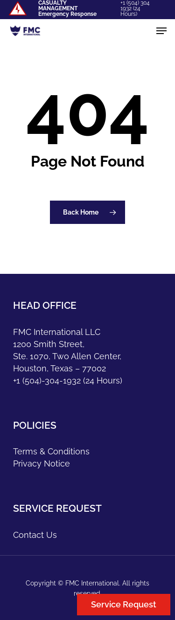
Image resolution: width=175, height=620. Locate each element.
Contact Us (35, 535)
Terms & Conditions (51, 451)
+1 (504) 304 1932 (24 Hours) (135, 8)
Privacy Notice (41, 463)
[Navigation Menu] (161, 30)
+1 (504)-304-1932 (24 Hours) (67, 380)
